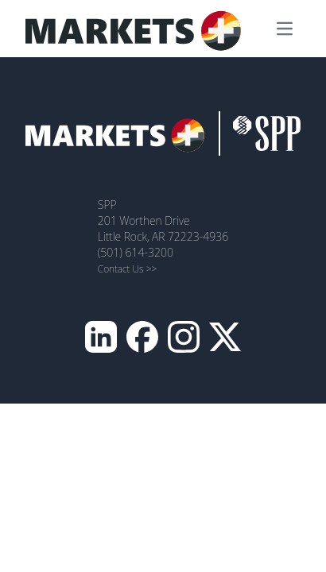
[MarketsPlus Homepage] (138, 28)
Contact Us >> (127, 269)
